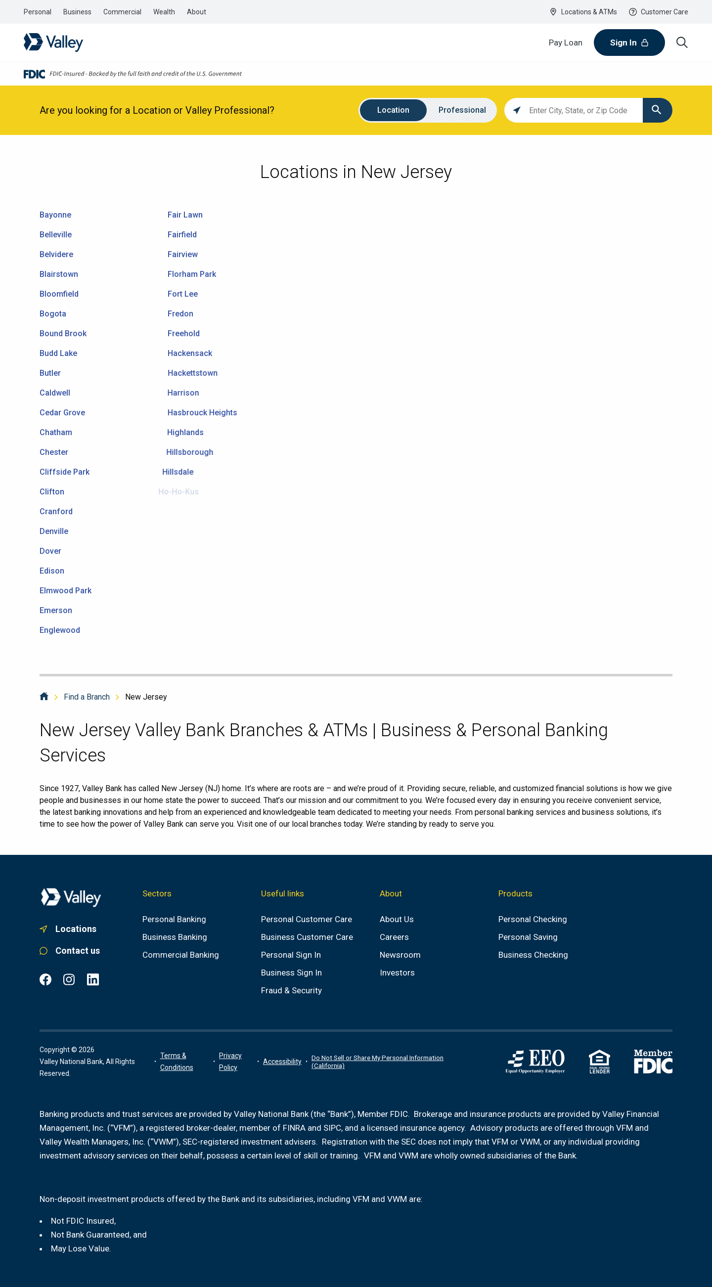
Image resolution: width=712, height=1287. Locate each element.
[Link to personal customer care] (71, 951)
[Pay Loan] (565, 42)
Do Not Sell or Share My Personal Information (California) (378, 1061)
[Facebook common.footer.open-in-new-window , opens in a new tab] (45, 979)
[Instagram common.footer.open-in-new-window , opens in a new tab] (69, 979)
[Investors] (397, 972)
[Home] (44, 697)
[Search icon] (682, 42)
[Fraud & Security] (291, 990)
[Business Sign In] (291, 972)
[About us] (397, 919)
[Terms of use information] (185, 1061)
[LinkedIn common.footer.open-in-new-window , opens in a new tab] (93, 979)
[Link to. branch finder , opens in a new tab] (71, 929)
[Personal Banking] (174, 919)
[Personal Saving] (528, 937)
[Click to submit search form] (657, 110)
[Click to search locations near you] (516, 110)
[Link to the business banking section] (77, 12)
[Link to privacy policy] (236, 1061)
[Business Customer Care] (307, 937)
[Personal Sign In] (291, 955)
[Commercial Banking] (180, 955)
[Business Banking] (174, 937)
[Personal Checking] (532, 919)
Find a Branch (87, 697)
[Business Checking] (533, 955)
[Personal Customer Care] (306, 919)
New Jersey (146, 697)
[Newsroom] (400, 955)
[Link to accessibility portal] (282, 1061)
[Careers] (394, 937)
